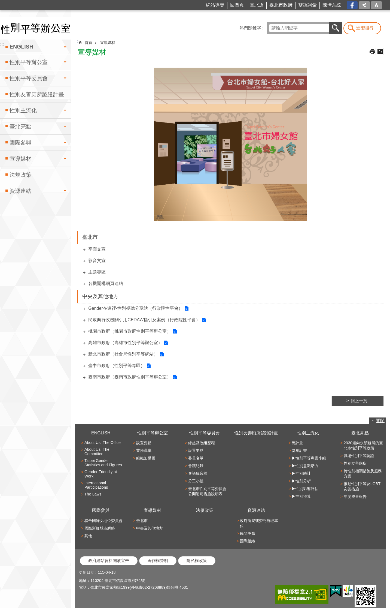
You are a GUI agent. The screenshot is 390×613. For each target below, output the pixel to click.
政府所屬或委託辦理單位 (259, 523)
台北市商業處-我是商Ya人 (353, 5)
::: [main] (79, 41)
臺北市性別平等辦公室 (35, 28)
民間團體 (247, 533)
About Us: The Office (102, 442)
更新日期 (86, 572)
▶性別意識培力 (305, 466)
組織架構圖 (145, 458)
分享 (364, 5)
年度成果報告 (355, 496)
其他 (88, 536)
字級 (376, 5)
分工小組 (195, 481)
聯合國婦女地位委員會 (103, 520)
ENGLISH (21, 47)
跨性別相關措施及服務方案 (363, 473)
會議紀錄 (195, 466)
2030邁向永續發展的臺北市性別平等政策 (363, 445)
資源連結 (20, 191)
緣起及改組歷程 (201, 443)
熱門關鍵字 (250, 28)
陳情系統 (331, 5)
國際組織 (247, 541)
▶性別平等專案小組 (309, 458)
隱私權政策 (197, 560)
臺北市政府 (280, 5)
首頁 (88, 42)
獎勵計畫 (299, 450)
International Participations (96, 485)
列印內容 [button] (372, 51)
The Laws (92, 494)
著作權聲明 (158, 560)
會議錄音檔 (197, 473)
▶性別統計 (301, 473)
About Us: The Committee (96, 451)
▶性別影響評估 (305, 488)
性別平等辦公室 (29, 62)
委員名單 (195, 458)
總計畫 (297, 443)
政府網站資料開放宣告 (108, 560)
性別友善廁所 (355, 463)
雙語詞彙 (307, 5)
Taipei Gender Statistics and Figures (103, 462)
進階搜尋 (365, 28)
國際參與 (20, 143)
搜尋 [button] (335, 28)
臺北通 (257, 5)
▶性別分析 (301, 481)
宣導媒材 (20, 159)
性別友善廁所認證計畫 (37, 94)
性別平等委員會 (29, 78)
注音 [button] (380, 51)
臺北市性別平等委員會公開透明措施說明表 (207, 491)
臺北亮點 (20, 127)
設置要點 (143, 443)
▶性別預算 (301, 496)
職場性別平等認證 (359, 455)
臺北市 (90, 237)
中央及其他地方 (100, 296)
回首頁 (237, 5)
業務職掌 (143, 450)
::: (10, 3)
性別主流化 (23, 110)
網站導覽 (215, 5)
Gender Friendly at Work (100, 474)
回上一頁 (359, 401)
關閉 (380, 420)
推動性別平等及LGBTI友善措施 (363, 486)
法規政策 (20, 175)
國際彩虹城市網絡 (99, 528)
